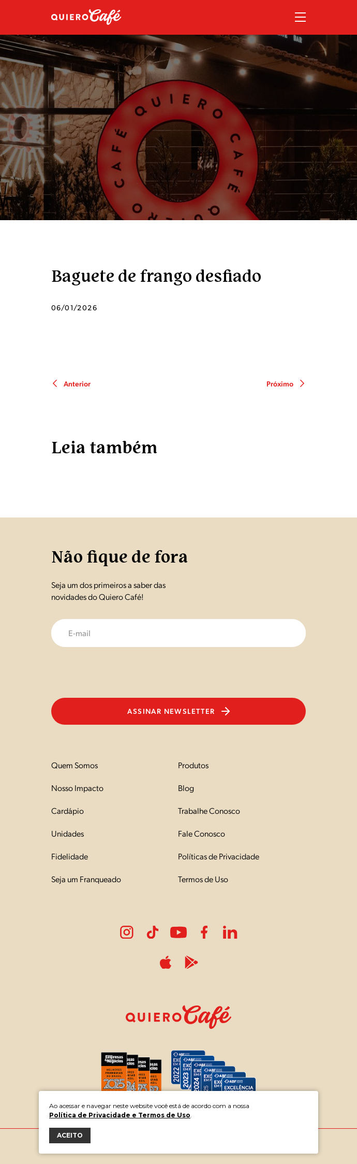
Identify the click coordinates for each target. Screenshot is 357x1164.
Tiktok (152, 932)
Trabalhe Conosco (209, 810)
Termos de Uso (203, 878)
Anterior (71, 383)
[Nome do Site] (86, 30)
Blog (186, 787)
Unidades (67, 833)
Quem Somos (74, 764)
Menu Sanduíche (300, 17)
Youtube (178, 932)
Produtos (193, 764)
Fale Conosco (201, 833)
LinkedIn (230, 932)
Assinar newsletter (178, 710)
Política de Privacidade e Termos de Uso (119, 1115)
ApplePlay (165, 962)
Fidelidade (69, 856)
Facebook (204, 932)
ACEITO (70, 1135)
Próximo (286, 383)
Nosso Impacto (77, 787)
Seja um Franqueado (86, 878)
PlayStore (191, 962)
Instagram (126, 932)
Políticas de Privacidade (218, 856)
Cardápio (67, 810)
